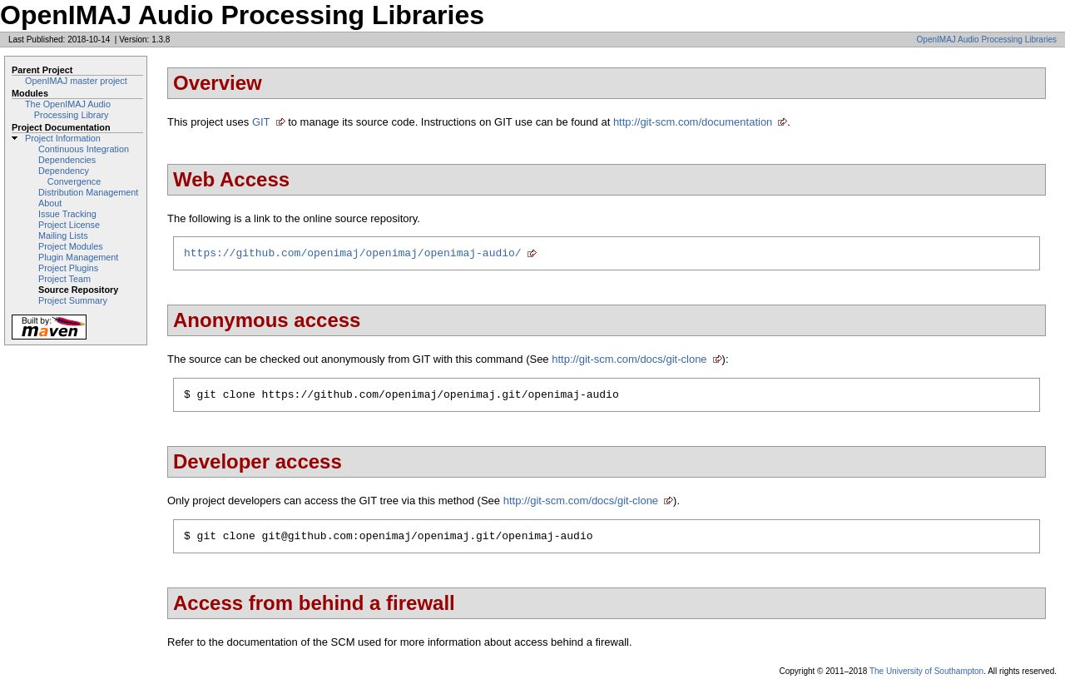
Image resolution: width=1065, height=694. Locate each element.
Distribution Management (88, 192)
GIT (261, 122)
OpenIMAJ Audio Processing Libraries (987, 39)
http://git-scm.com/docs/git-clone (629, 361)
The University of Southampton (926, 678)
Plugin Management (78, 257)
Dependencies (67, 160)
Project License (69, 225)
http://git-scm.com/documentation (692, 122)
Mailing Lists (63, 235)
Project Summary (72, 300)
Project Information (63, 138)
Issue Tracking (67, 214)
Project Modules (70, 246)
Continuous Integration (83, 149)
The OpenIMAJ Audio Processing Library (68, 109)
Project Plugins (68, 268)
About (50, 203)
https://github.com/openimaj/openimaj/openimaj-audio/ (353, 254)
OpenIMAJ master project (76, 81)
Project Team (64, 279)
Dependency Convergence (69, 176)
